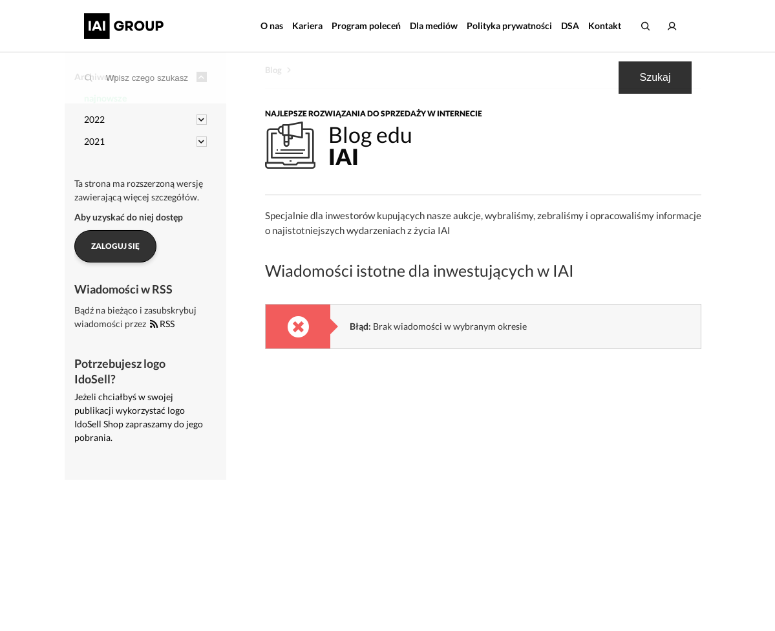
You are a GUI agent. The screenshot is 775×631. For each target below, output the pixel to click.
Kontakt (604, 25)
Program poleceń (366, 25)
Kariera (307, 25)
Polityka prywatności (509, 25)
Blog (273, 70)
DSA (570, 25)
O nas (271, 25)
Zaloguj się (115, 246)
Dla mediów (434, 25)
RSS (162, 323)
